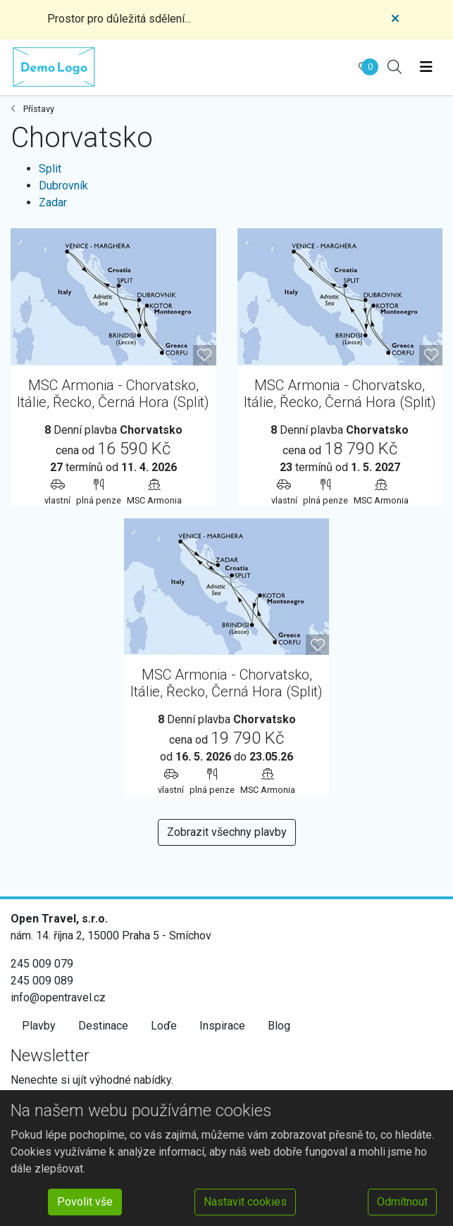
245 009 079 (42, 963)
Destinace (103, 1025)
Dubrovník (63, 185)
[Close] (395, 19)
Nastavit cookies (245, 1201)
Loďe (164, 1025)
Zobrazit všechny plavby (227, 832)
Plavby (39, 1025)
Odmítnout (402, 1201)
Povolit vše (85, 1201)
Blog (279, 1025)
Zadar (53, 202)
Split (50, 168)
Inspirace (222, 1025)
